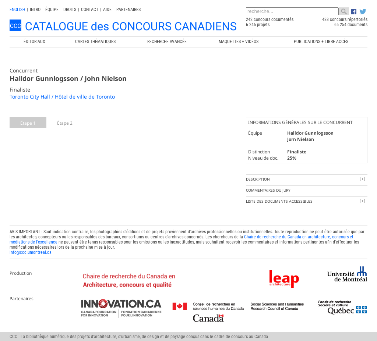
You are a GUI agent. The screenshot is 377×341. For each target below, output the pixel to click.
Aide (107, 9)
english (17, 9)
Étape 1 (28, 123)
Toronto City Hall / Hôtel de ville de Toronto (62, 96)
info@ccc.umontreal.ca (31, 252)
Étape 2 (65, 123)
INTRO (35, 9)
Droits (69, 9)
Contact (89, 9)
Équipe (52, 9)
